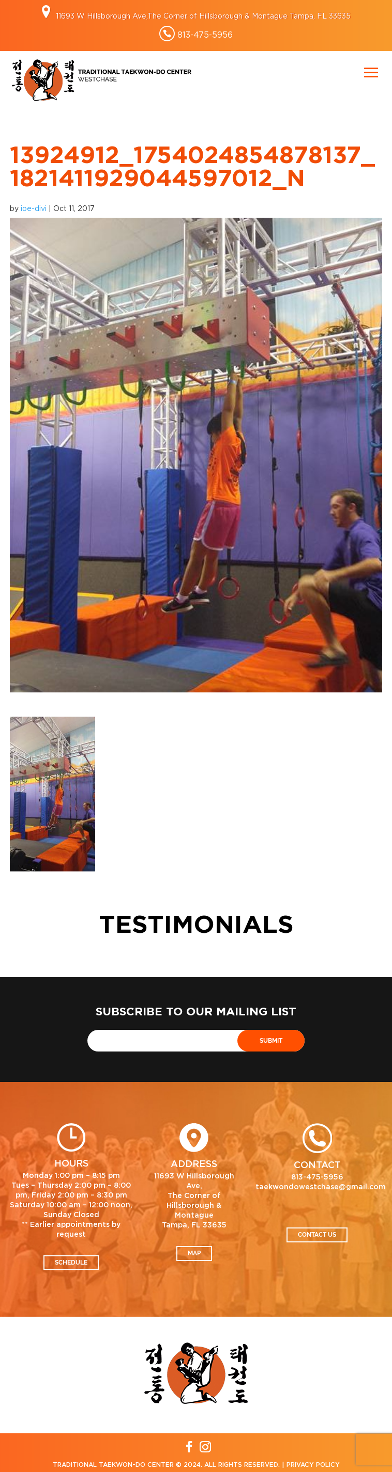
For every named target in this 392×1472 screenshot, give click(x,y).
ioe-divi (34, 208)
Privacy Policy (313, 1465)
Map (194, 1253)
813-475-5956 (205, 34)
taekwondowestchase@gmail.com (320, 1187)
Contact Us (317, 1234)
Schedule (71, 1262)
